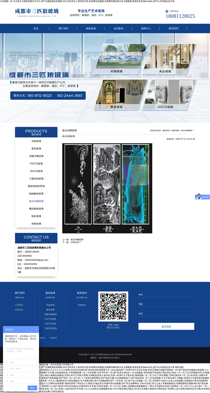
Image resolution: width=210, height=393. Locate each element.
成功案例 (118, 28)
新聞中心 (146, 28)
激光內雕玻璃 (36, 201)
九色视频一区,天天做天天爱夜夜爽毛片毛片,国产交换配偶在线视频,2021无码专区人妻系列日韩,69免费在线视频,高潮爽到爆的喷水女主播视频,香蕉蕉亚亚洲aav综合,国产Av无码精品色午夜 (87, 1)
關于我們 (63, 28)
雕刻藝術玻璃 (36, 208)
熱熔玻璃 (36, 223)
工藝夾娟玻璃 (36, 178)
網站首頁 (166, 130)
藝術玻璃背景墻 (36, 186)
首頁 (35, 28)
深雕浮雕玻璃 (36, 156)
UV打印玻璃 (36, 163)
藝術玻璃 (91, 28)
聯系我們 (173, 28)
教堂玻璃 (36, 148)
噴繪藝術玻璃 (36, 193)
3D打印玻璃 (36, 171)
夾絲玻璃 (36, 141)
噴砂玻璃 (36, 216)
